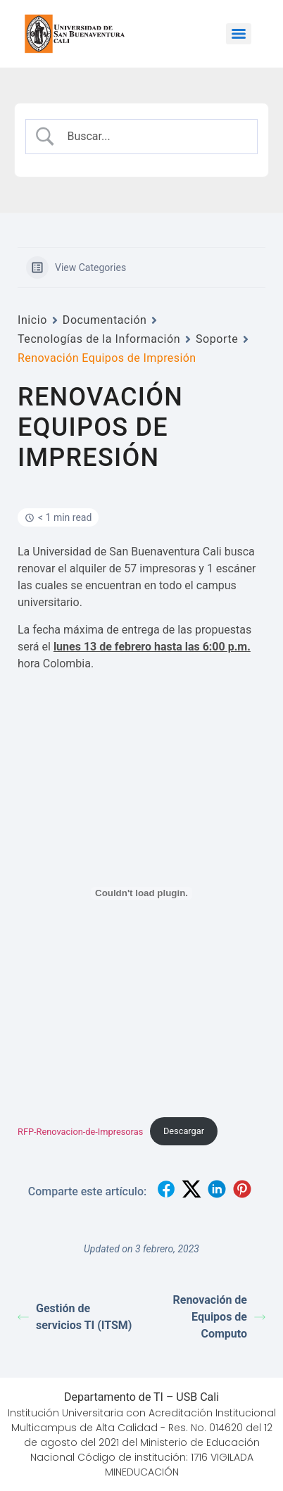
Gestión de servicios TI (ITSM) (75, 1317)
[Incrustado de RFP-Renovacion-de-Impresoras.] (141, 893)
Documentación (105, 320)
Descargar (183, 1131)
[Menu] (238, 33)
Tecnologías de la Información (99, 339)
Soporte (217, 339)
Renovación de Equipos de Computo (218, 1316)
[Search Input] (153, 136)
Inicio (32, 320)
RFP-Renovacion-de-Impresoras (80, 1131)
